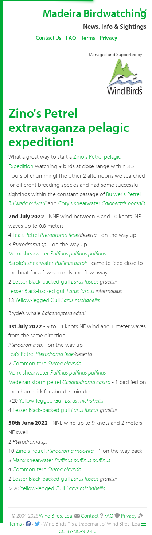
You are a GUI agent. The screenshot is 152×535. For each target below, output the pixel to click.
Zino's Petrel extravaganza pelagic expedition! (68, 127)
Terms (88, 37)
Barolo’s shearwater (31, 262)
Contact (90, 515)
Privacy (108, 37)
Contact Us (48, 37)
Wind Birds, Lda (55, 515)
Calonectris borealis (123, 203)
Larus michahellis (80, 300)
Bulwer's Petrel (123, 194)
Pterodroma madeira (70, 450)
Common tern (30, 363)
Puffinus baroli (71, 262)
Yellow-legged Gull (37, 300)
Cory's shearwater (79, 203)
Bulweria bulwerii (27, 203)
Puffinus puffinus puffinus (78, 253)
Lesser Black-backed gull (41, 281)
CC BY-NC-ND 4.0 (77, 531)
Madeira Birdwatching (95, 13)
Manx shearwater (28, 253)
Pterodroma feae (59, 234)
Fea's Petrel (26, 234)
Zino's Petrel (30, 450)
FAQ (71, 37)
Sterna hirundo (64, 363)
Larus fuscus (85, 281)
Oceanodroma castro (86, 381)
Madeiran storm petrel (34, 381)
